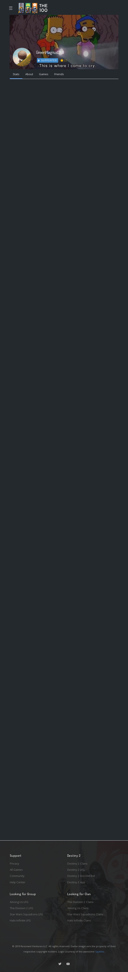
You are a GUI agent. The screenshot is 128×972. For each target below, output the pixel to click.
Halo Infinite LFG (20, 920)
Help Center (17, 882)
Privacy (14, 863)
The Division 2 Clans (80, 902)
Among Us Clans (78, 908)
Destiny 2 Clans (77, 863)
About (29, 74)
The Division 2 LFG (21, 908)
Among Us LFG (19, 902)
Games (43, 74)
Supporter (47, 60)
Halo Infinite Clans (79, 920)
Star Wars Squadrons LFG (26, 914)
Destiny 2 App (76, 882)
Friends (59, 74)
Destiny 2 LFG (76, 870)
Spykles (99, 951)
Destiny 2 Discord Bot (81, 876)
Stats (16, 74)
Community (17, 876)
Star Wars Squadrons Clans (85, 914)
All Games (16, 870)
